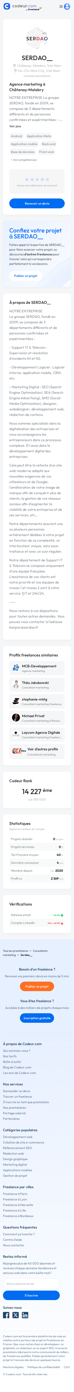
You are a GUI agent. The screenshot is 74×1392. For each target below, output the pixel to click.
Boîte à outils (12, 1062)
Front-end (46, 152)
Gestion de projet (15, 1176)
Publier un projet (25, 276)
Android (16, 136)
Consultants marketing (41, 754)
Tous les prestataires (15, 951)
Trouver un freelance (17, 1096)
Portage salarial (14, 1113)
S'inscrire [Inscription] (31, 1295)
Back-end (48, 144)
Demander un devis (16, 1091)
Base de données (23, 152)
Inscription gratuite (37, 1018)
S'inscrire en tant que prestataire (26, 1102)
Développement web (17, 1137)
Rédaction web (13, 1153)
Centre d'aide (12, 1240)
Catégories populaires (20, 1130)
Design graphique (15, 1159)
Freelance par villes (18, 1187)
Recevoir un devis (37, 203)
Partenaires (11, 1119)
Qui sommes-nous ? (16, 1051)
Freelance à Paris (15, 1194)
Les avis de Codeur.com (19, 1073)
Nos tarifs (10, 1056)
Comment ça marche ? (19, 1234)
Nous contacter (13, 1245)
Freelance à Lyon (15, 1199)
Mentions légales (13, 1367)
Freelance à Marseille (18, 1205)
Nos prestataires (14, 1108)
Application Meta (39, 136)
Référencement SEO (17, 1148)
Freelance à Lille (14, 1210)
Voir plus (15, 126)
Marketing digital (15, 1164)
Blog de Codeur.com (17, 1067)
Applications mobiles (17, 1170)
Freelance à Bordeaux (18, 1216)
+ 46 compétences (24, 160)
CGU (67, 1367)
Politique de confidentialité (43, 1367)
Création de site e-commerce (23, 1142)
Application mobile (24, 144)
